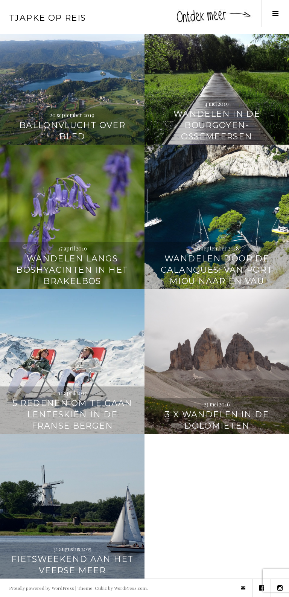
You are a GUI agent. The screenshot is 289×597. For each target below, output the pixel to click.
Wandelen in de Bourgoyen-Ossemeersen (216, 125)
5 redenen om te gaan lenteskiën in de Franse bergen (72, 414)
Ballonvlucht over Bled (72, 131)
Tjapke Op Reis (47, 18)
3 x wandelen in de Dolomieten (217, 420)
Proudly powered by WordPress (41, 588)
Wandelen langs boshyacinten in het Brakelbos (72, 269)
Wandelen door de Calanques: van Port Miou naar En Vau (216, 269)
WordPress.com (130, 588)
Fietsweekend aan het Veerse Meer (72, 565)
